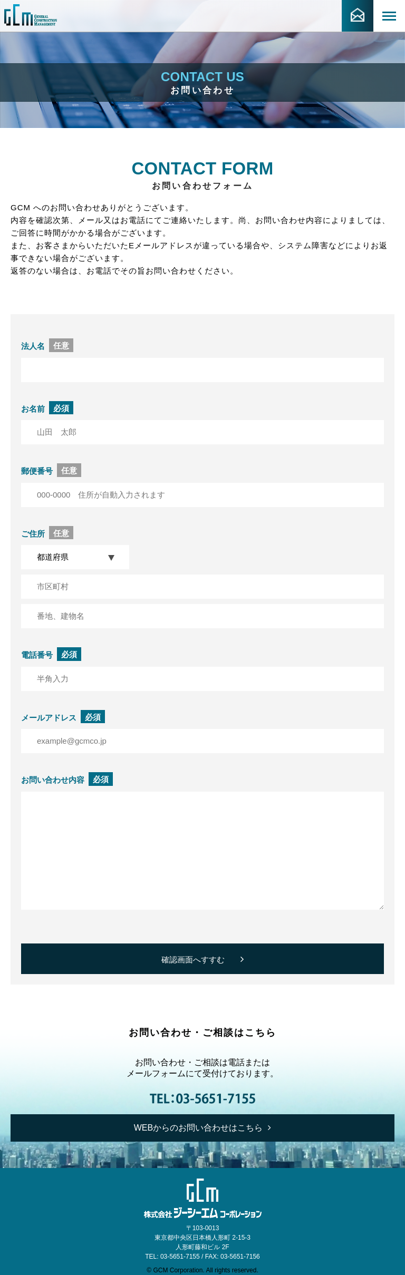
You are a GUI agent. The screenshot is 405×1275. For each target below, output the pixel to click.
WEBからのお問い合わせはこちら (202, 1127)
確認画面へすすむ (202, 959)
